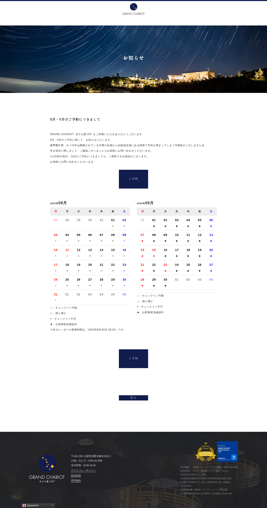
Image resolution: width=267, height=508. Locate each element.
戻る (133, 398)
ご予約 (133, 179)
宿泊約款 (76, 475)
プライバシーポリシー (83, 470)
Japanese (31, 505)
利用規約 (76, 480)
